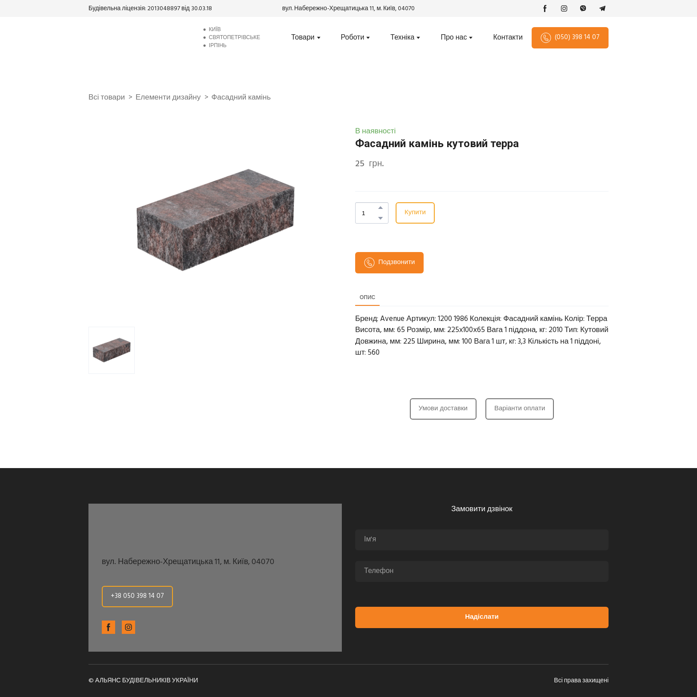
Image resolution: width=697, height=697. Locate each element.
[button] (545, 8)
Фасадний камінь (241, 98)
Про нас (454, 38)
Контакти (508, 38)
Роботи (353, 38)
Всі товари (106, 98)
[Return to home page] (138, 37)
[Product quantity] (369, 213)
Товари (302, 38)
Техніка (402, 38)
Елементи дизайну (168, 98)
